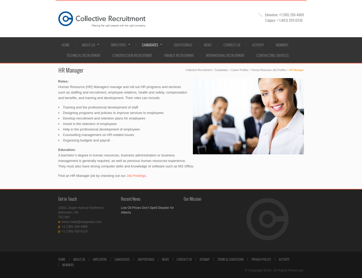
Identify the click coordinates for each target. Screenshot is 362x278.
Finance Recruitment (179, 55)
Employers (118, 44)
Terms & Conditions (230, 259)
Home (66, 44)
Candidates (150, 44)
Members (282, 44)
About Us (88, 44)
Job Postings (183, 44)
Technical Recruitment (83, 55)
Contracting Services (272, 55)
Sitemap (205, 259)
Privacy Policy (261, 259)
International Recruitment (225, 55)
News (207, 44)
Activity (258, 44)
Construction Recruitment (132, 55)
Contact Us (231, 44)
